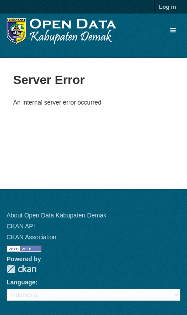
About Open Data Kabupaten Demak (56, 215)
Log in (167, 7)
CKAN (21, 268)
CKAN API (21, 226)
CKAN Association (31, 237)
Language (21, 282)
